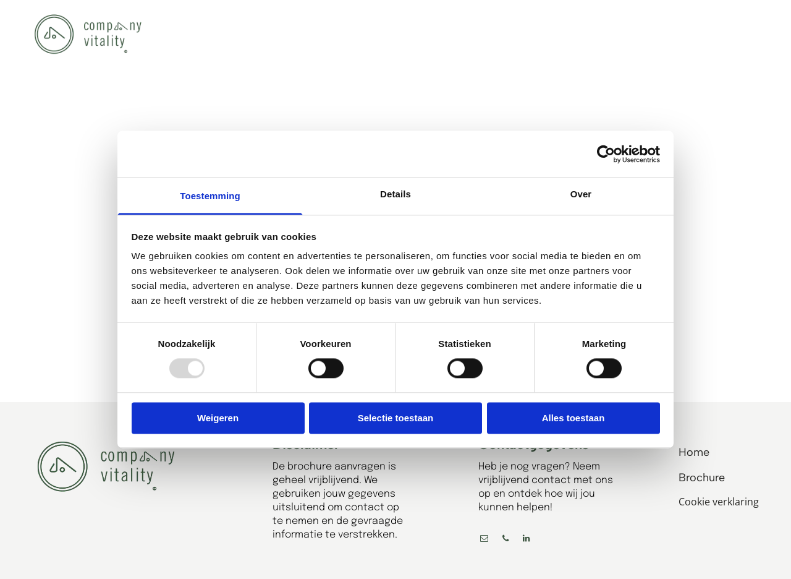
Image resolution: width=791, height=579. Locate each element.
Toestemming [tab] (210, 196)
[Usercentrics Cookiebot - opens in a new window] (606, 154)
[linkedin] (526, 540)
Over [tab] (581, 194)
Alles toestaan (573, 418)
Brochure (702, 477)
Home (694, 452)
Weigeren (218, 418)
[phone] (505, 540)
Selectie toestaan (396, 418)
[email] (484, 540)
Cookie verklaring (719, 501)
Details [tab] (395, 194)
